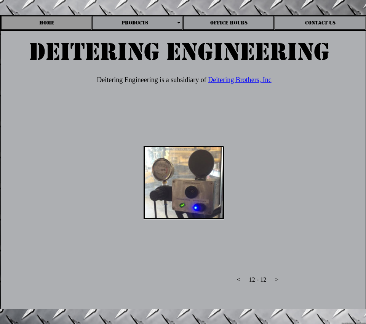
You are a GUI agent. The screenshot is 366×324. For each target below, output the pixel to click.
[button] (239, 281)
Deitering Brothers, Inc (239, 80)
